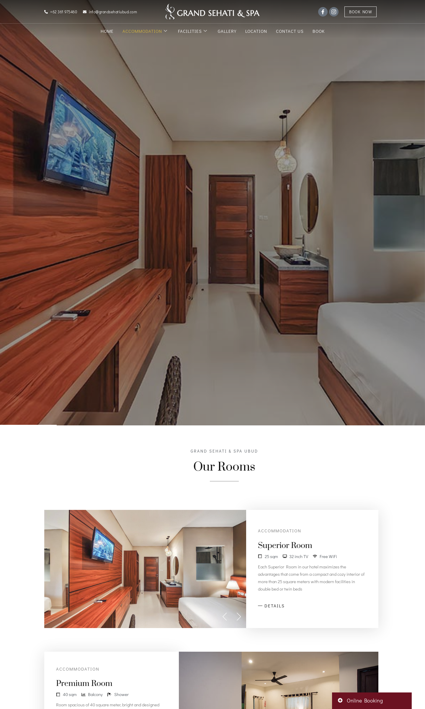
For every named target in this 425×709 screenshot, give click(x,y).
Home (107, 31)
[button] (225, 616)
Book (319, 31)
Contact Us (290, 31)
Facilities (192, 31)
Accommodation (144, 31)
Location (256, 31)
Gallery (227, 31)
